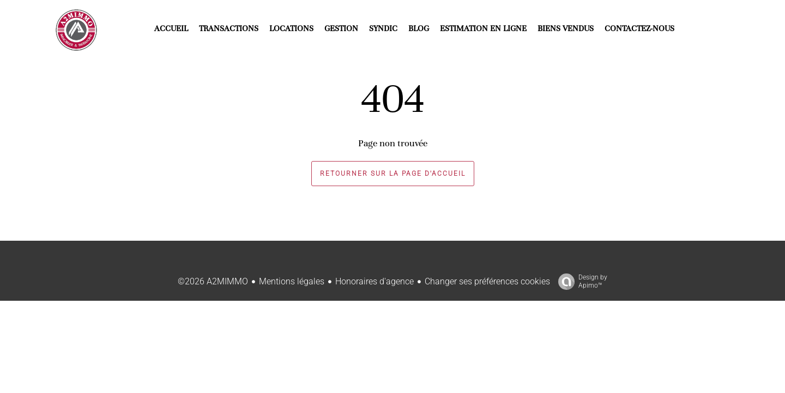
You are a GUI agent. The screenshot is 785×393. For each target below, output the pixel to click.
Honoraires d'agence (374, 281)
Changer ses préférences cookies (487, 281)
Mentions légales (291, 281)
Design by (580, 281)
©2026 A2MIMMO (213, 281)
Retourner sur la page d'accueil (393, 173)
